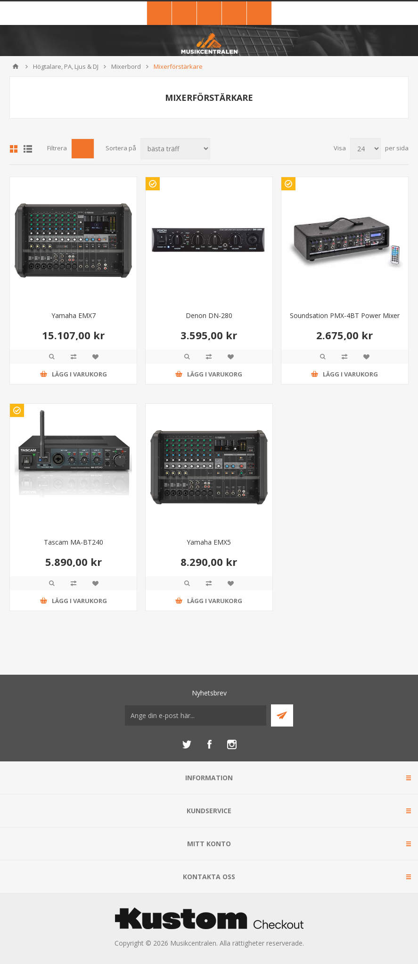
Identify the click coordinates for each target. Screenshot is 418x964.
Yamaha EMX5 (209, 542)
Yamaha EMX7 (73, 315)
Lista (28, 149)
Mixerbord (126, 66)
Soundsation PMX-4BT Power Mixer (345, 315)
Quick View (52, 357)
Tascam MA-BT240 (73, 542)
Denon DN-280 (209, 315)
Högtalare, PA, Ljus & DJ (65, 66)
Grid (13, 149)
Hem (15, 66)
